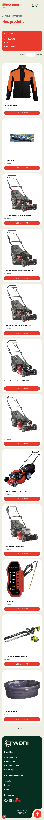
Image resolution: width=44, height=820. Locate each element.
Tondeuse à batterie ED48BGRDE (14, 546)
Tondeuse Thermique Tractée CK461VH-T (16, 491)
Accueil (5, 16)
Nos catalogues (9, 770)
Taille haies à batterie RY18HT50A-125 (15, 656)
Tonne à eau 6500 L (9, 160)
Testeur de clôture (9, 601)
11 (28, 728)
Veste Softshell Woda (10, 105)
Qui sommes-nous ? (11, 757)
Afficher (22, 55)
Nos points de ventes (11, 766)
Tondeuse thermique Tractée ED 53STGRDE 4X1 (18, 270)
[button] (22, 83)
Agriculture (9, 39)
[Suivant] (31, 728)
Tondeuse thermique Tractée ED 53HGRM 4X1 (17, 325)
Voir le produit (22, 113)
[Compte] (32, 5)
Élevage (7, 43)
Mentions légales (22, 810)
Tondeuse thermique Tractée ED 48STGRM (17, 381)
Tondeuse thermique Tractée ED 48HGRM (16, 436)
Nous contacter (9, 762)
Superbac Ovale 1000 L (11, 711)
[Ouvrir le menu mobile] (40, 5)
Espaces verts (9, 789)
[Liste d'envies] (36, 5)
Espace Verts (9, 46)
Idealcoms (22, 814)
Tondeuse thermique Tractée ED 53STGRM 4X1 (18, 215)
